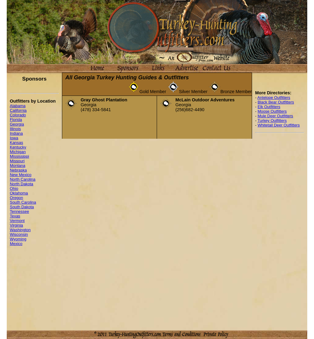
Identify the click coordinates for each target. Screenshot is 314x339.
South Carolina (23, 202)
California (18, 110)
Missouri (17, 161)
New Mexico (21, 174)
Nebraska (18, 170)
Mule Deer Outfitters (275, 116)
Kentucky (18, 147)
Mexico (16, 243)
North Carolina (23, 179)
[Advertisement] (279, 230)
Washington (20, 230)
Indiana (16, 133)
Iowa (14, 138)
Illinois (15, 128)
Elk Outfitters (269, 106)
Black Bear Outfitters (276, 102)
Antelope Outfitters (273, 97)
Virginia (16, 225)
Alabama (17, 106)
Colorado (18, 115)
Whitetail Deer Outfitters (279, 125)
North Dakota (21, 184)
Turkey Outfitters (272, 120)
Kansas (16, 142)
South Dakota (22, 207)
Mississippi (19, 156)
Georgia (17, 124)
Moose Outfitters (272, 111)
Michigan (18, 151)
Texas (15, 216)
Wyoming (18, 239)
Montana (17, 165)
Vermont (17, 220)
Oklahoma (19, 193)
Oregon (16, 197)
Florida (16, 119)
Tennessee (19, 211)
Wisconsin (19, 234)
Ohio (14, 188)
